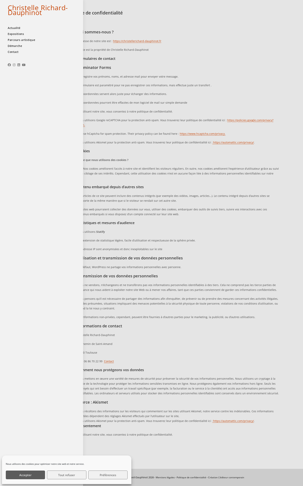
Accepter (25, 475)
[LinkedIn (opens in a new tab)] (18, 73)
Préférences (108, 475)
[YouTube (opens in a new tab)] (24, 73)
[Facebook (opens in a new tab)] (9, 73)
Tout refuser (66, 475)
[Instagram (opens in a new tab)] (14, 73)
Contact (109, 361)
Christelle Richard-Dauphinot (27, 14)
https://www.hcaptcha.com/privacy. (203, 133)
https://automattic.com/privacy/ (233, 142)
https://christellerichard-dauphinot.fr (137, 41)
